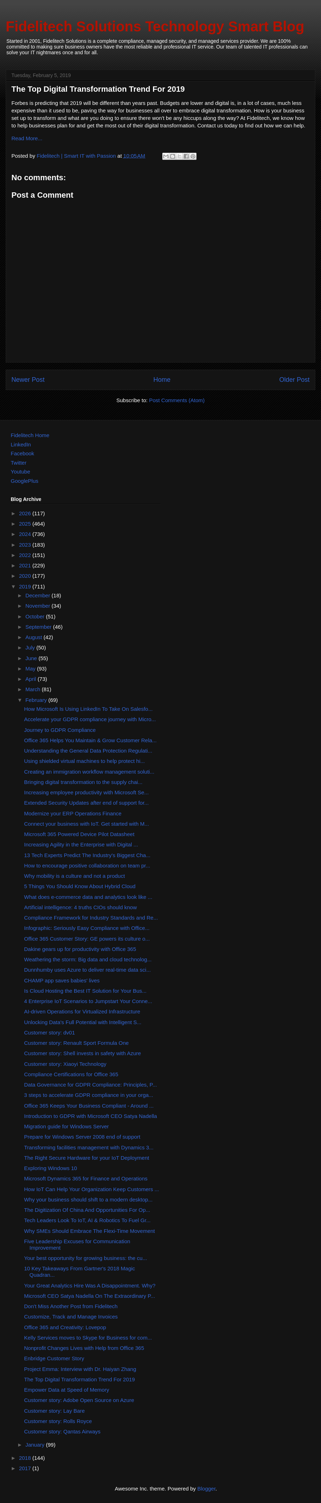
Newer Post (28, 379)
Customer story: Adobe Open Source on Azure (79, 1400)
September (39, 627)
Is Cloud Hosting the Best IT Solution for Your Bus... (85, 991)
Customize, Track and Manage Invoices (71, 1317)
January (35, 1445)
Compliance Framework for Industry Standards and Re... (91, 918)
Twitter (18, 463)
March (33, 689)
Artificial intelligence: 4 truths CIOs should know (80, 907)
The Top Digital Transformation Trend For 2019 (79, 1379)
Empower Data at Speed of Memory (66, 1390)
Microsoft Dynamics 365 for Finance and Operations (86, 1178)
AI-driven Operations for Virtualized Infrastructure (82, 1011)
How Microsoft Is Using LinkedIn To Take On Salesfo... (88, 709)
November (38, 606)
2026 (25, 513)
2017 (25, 1468)
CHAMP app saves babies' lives (62, 980)
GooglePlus (25, 481)
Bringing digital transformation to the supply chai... (83, 782)
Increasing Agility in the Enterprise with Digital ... (81, 844)
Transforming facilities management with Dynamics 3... (89, 1147)
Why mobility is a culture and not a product (74, 876)
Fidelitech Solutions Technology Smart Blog (155, 26)
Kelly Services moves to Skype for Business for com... (88, 1338)
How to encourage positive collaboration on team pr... (87, 865)
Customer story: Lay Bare (54, 1411)
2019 (25, 586)
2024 (25, 534)
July (30, 647)
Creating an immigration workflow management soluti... (89, 772)
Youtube (20, 472)
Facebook (22, 453)
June (32, 658)
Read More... (26, 138)
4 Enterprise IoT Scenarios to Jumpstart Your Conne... (88, 1001)
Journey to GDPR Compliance (60, 730)
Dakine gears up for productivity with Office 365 (80, 949)
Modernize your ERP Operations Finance (73, 813)
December (38, 595)
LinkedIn (21, 444)
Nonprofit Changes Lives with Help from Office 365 (84, 1348)
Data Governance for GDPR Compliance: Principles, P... (90, 1085)
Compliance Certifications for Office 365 (71, 1074)
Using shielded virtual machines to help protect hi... (84, 761)
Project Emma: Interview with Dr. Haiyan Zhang (80, 1369)
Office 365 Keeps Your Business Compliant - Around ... (89, 1106)
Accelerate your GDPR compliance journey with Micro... (90, 719)
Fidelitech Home (30, 435)
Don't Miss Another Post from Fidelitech (71, 1306)
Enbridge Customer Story (54, 1358)
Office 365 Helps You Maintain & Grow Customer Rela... (90, 740)
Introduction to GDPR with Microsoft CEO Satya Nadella (90, 1116)
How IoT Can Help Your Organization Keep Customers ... (91, 1189)
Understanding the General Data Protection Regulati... (88, 751)
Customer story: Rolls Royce (58, 1421)
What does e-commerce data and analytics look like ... (88, 897)
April (31, 679)
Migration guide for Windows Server (66, 1126)
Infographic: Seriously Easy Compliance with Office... (87, 928)
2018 (25, 1458)
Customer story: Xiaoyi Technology (65, 1064)
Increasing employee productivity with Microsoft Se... (86, 792)
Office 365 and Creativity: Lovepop (65, 1327)
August (34, 637)
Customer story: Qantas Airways (62, 1431)
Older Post (294, 379)
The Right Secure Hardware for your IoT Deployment (86, 1158)
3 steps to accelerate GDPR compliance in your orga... (88, 1095)
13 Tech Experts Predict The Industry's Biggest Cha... (87, 855)
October (35, 616)
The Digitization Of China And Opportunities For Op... (87, 1210)
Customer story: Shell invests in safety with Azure (82, 1053)
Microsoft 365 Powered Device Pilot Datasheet (79, 834)
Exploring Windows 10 (50, 1168)
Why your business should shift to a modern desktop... (88, 1199)
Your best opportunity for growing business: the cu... (85, 1258)
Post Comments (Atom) (177, 400)
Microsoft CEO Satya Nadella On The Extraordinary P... (89, 1296)
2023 (25, 545)
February (36, 700)
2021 (25, 565)
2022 (25, 555)
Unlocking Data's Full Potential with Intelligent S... (83, 1022)
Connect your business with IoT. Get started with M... (86, 824)
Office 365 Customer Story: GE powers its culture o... (87, 939)
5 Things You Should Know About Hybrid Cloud (80, 886)
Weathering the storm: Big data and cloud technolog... (88, 959)
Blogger (206, 1489)
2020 (25, 576)
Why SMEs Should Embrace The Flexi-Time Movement (89, 1231)
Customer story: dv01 (49, 1032)
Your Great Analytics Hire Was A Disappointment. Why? (90, 1285)
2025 (25, 524)
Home (161, 379)
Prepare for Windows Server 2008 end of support (82, 1137)
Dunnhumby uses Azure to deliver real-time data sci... (87, 970)
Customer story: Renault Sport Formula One (76, 1043)
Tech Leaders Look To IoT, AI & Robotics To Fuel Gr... (87, 1220)
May (31, 669)
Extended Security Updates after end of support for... (86, 803)
